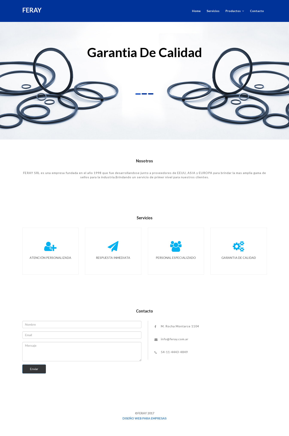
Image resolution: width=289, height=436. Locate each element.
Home (196, 11)
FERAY (32, 10)
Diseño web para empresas (144, 418)
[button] (28, 53)
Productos (234, 11)
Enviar (34, 369)
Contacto (257, 11)
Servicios (213, 11)
